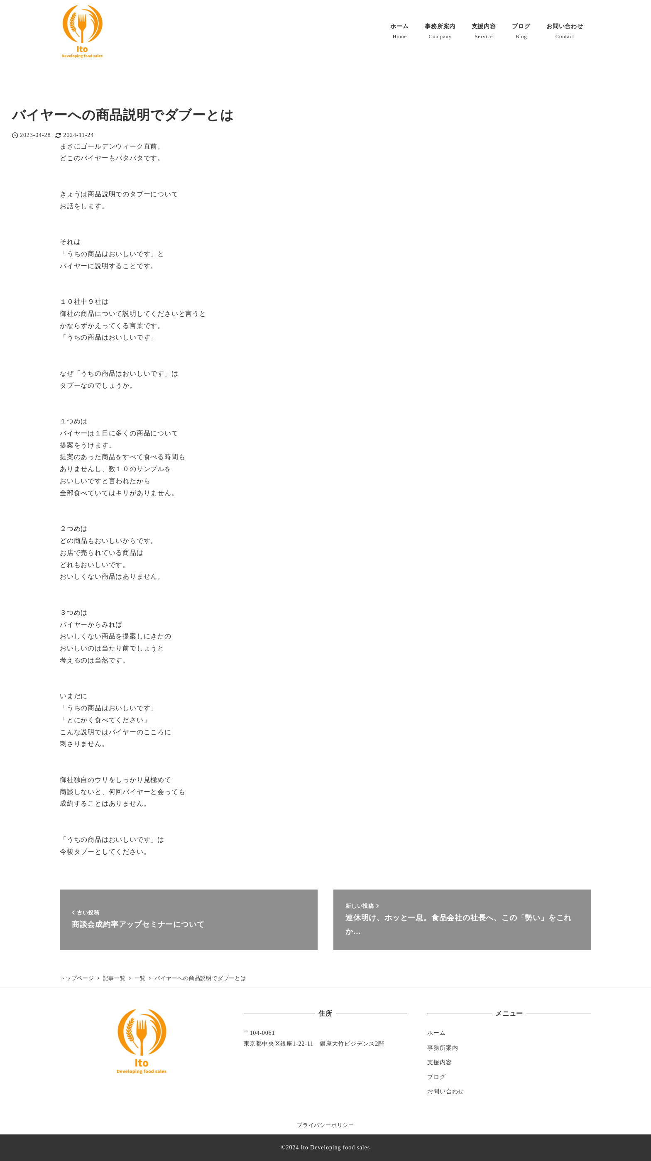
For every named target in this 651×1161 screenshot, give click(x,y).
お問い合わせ (445, 1091)
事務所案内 (442, 1047)
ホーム (436, 1032)
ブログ (436, 1076)
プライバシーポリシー (325, 1125)
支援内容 (439, 1062)
